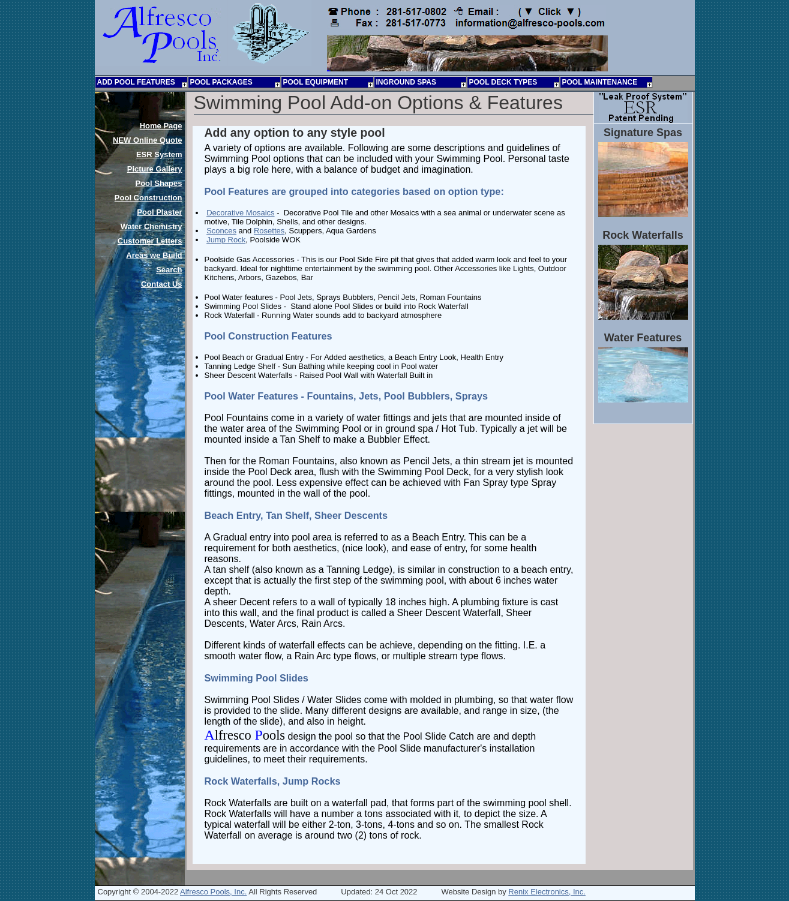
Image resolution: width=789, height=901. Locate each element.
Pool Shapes (158, 183)
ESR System (159, 154)
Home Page (161, 125)
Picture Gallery (154, 168)
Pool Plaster (159, 212)
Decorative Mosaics (240, 212)
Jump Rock (225, 239)
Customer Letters (150, 240)
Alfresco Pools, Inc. (213, 891)
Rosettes (269, 230)
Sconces (221, 230)
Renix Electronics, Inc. (547, 891)
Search (169, 269)
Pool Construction (148, 197)
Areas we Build (154, 255)
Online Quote (147, 140)
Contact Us (161, 284)
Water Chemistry (151, 226)
